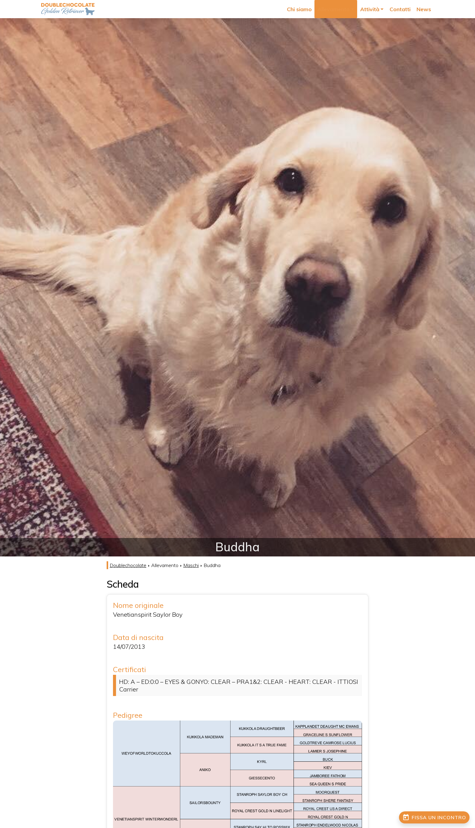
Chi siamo (319, 9)
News (424, 9)
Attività (378, 9)
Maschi (191, 565)
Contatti (404, 9)
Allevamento (348, 9)
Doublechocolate (128, 565)
